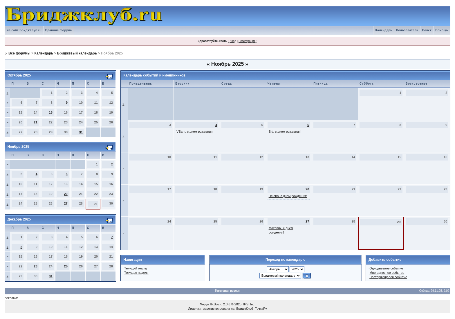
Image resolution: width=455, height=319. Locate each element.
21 (35, 122)
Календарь (383, 30)
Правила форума (58, 30)
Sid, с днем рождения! (285, 131)
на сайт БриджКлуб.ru (24, 30)
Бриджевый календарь (77, 53)
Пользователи (407, 30)
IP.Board (216, 304)
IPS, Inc (248, 304)
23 (35, 266)
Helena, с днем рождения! (288, 196)
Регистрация (247, 41)
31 (81, 132)
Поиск (427, 30)
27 (65, 203)
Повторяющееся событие (388, 277)
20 (65, 194)
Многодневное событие (386, 272)
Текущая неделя (136, 272)
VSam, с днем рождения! (194, 131)
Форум (204, 304)
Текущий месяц (135, 268)
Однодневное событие (386, 268)
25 (66, 266)
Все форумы (19, 53)
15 (51, 112)
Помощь (441, 30)
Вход (233, 41)
